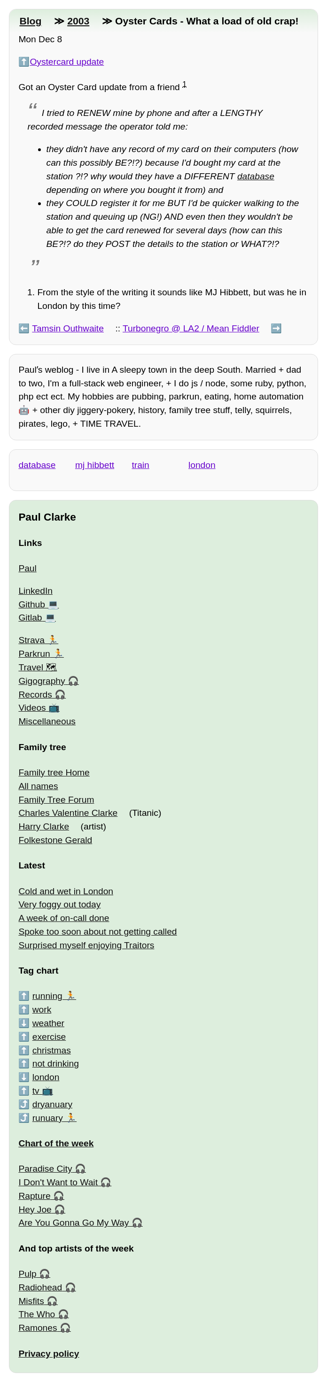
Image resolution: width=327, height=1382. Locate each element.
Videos (32, 708)
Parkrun (34, 654)
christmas (51, 1050)
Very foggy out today (59, 904)
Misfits (31, 1301)
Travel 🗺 (37, 667)
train (140, 465)
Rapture (34, 1196)
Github (31, 604)
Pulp (27, 1274)
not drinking (55, 1063)
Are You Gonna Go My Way (73, 1223)
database (255, 176)
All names (38, 786)
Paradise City (45, 1169)
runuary (47, 1118)
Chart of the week (55, 1143)
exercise (49, 1037)
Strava (31, 640)
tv (35, 1091)
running (47, 996)
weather (48, 1023)
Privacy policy (48, 1354)
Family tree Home (53, 772)
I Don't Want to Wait (58, 1182)
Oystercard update (67, 62)
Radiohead (40, 1287)
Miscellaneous (47, 721)
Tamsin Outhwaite (68, 328)
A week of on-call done (63, 918)
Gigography (41, 681)
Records (35, 694)
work (42, 1009)
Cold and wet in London (65, 891)
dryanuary (52, 1104)
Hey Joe (34, 1209)
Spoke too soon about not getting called (97, 932)
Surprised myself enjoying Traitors (86, 945)
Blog (30, 20)
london (202, 465)
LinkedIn (35, 591)
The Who (36, 1314)
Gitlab (30, 617)
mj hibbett (94, 465)
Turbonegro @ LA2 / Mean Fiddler (191, 328)
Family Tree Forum (56, 800)
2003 (78, 20)
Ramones (37, 1328)
